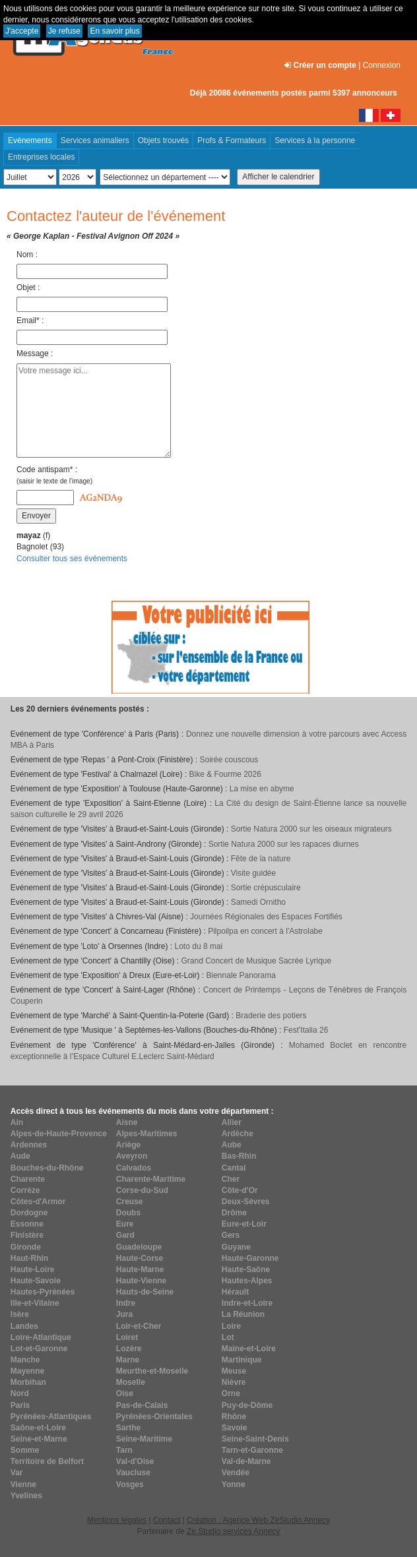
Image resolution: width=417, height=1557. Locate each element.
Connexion (382, 65)
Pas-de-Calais (142, 1405)
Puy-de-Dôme (247, 1405)
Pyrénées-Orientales (154, 1416)
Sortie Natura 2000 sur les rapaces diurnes (283, 844)
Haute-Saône (246, 1269)
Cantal (234, 1168)
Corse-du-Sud (142, 1190)
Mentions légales (116, 1520)
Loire (231, 1326)
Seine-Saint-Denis (255, 1439)
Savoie (234, 1427)
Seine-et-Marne (39, 1439)
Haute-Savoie (36, 1280)
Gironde (26, 1247)
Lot (228, 1337)
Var (17, 1472)
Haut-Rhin (29, 1258)
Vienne (23, 1484)
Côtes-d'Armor (38, 1201)
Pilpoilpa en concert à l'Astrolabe (265, 931)
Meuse (234, 1371)
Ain (17, 1122)
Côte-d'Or (240, 1190)
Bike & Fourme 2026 (225, 774)
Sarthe (128, 1427)
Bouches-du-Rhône (47, 1168)
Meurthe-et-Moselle (152, 1371)
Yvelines (26, 1495)
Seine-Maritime (144, 1439)
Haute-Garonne (250, 1258)
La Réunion (243, 1314)
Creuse (129, 1201)
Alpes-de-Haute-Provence (59, 1133)
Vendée (235, 1472)
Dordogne (29, 1212)
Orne (231, 1393)
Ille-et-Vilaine (35, 1303)
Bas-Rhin (239, 1156)
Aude (20, 1156)
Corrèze (25, 1190)
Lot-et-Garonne (39, 1348)
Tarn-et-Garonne (252, 1450)
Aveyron (132, 1156)
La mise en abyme (262, 788)
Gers (231, 1235)
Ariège (128, 1144)
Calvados (133, 1168)
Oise (124, 1393)
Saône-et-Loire (38, 1427)
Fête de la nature (261, 858)
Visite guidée (253, 873)
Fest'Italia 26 (306, 1030)
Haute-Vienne (141, 1280)
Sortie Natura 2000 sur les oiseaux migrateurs (311, 829)
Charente (28, 1179)
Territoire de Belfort (47, 1461)
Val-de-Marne (246, 1461)
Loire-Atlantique (41, 1337)
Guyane (236, 1247)
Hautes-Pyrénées (43, 1292)
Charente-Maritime (150, 1179)
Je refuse (64, 31)
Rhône (234, 1416)
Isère (20, 1314)
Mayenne (27, 1371)
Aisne (127, 1122)
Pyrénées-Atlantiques (51, 1416)
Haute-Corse (139, 1258)
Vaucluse (133, 1472)
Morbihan (28, 1382)
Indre (125, 1303)
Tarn (124, 1450)
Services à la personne (314, 140)
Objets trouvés (163, 140)
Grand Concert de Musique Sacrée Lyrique (256, 960)
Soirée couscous (229, 759)
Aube (231, 1144)
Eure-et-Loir (244, 1224)
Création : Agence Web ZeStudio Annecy (258, 1520)
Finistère (27, 1235)
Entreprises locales (41, 157)
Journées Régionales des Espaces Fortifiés (266, 916)
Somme (25, 1450)
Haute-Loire (33, 1269)
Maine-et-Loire (249, 1348)
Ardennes (29, 1144)
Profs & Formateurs (231, 140)
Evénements (30, 140)
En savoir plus (114, 31)
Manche (25, 1359)
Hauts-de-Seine (145, 1292)
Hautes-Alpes (247, 1280)
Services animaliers (95, 140)
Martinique (242, 1359)
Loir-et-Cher (139, 1326)
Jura (124, 1314)
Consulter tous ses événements (71, 558)
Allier (231, 1122)
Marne (127, 1359)
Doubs (128, 1212)
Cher (231, 1179)
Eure (125, 1224)
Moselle (130, 1382)
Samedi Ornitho (258, 902)
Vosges (130, 1484)
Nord (20, 1393)
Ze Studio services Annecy (233, 1531)
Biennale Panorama (241, 975)
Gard (125, 1235)
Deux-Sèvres (246, 1201)
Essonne (27, 1224)
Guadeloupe (139, 1247)
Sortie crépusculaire (266, 887)
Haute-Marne (140, 1269)
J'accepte (21, 31)
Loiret (127, 1337)
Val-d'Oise (135, 1461)
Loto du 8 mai (199, 946)
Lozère (129, 1348)
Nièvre (234, 1382)
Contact (166, 1520)
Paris (20, 1405)
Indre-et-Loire (247, 1303)
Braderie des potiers (271, 1015)
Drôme (234, 1212)
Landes (24, 1326)
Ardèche (237, 1133)
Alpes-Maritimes (146, 1133)
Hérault (235, 1292)
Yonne (233, 1484)
